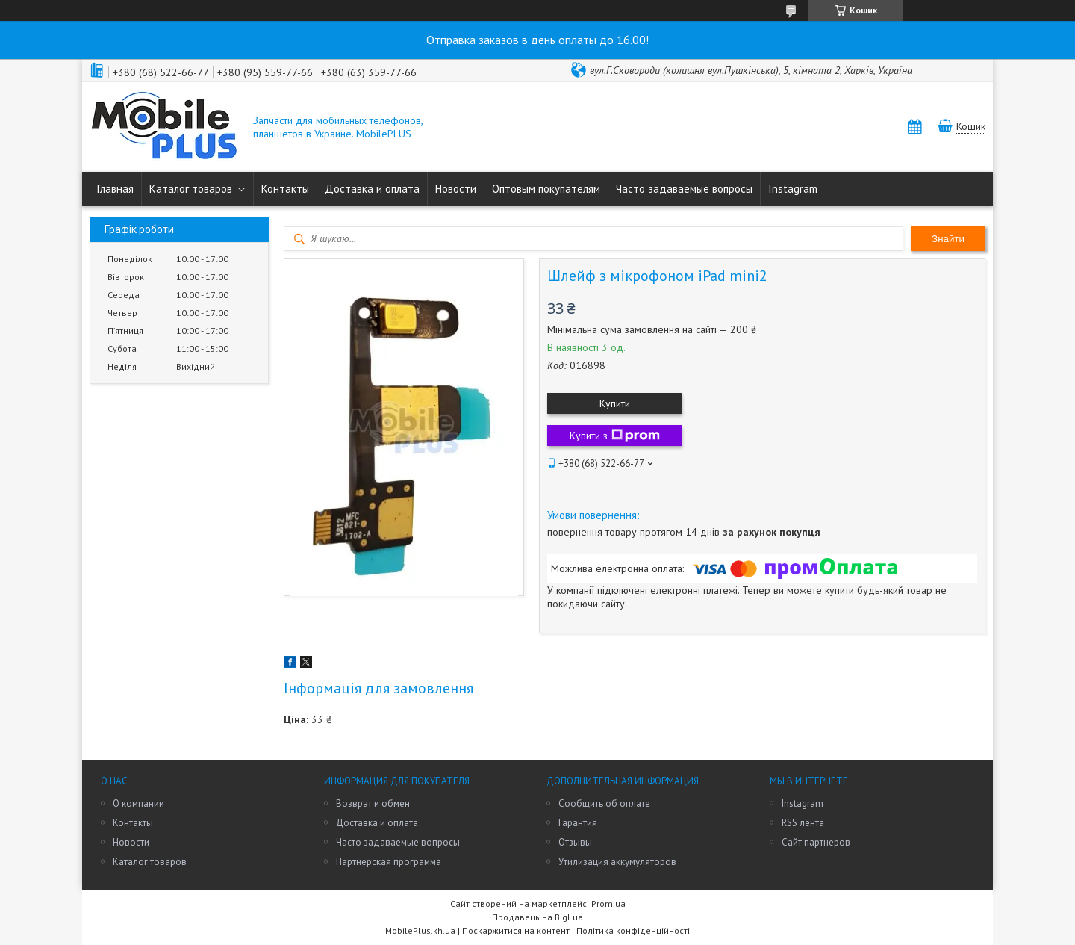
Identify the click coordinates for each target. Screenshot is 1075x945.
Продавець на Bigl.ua (537, 917)
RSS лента (803, 823)
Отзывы (575, 842)
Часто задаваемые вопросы (684, 188)
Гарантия (577, 823)
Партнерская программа (388, 861)
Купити (614, 403)
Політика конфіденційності (633, 930)
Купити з (615, 435)
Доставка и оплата (372, 188)
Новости (455, 188)
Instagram (792, 188)
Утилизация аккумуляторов (617, 861)
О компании (138, 803)
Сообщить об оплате (604, 803)
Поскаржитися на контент (516, 930)
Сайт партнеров (816, 842)
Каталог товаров (190, 188)
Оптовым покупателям (546, 188)
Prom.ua (608, 903)
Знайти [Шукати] (948, 238)
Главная (115, 188)
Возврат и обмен (373, 803)
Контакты (285, 188)
